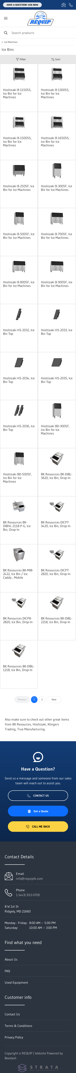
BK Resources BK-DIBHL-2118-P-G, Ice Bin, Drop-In (17, 525)
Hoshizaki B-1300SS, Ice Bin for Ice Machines (55, 93)
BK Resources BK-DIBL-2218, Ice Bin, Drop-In (56, 620)
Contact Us (38, 795)
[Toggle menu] (6, 18)
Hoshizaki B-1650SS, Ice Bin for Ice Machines (55, 141)
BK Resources (21, 724)
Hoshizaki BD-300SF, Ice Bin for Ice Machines (55, 429)
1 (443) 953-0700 (28, 895)
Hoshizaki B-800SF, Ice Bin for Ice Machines (18, 284)
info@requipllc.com (29, 878)
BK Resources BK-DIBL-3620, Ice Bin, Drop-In (56, 476)
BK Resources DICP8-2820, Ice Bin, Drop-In (18, 620)
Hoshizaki (39, 724)
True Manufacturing (31, 729)
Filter (21, 59)
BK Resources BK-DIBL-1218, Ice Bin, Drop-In (18, 668)
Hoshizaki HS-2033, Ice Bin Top (56, 331)
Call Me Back (38, 826)
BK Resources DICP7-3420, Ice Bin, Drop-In (56, 524)
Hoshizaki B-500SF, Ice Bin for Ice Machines (18, 235)
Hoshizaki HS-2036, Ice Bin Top (19, 427)
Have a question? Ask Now (22, 4)
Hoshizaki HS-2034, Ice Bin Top (19, 380)
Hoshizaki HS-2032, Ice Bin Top (18, 331)
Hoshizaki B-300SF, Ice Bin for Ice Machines (56, 187)
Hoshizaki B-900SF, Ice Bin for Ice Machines (56, 284)
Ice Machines (10, 42)
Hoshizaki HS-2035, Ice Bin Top (57, 380)
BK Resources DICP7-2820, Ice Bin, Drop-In (56, 572)
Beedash (10, 1058)
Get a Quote (38, 811)
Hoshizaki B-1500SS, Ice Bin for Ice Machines (17, 141)
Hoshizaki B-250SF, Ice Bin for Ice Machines (18, 187)
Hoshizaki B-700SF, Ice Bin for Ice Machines (56, 235)
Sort (55, 59)
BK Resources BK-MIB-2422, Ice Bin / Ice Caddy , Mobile (18, 573)
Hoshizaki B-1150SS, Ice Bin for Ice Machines (17, 93)
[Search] (38, 32)
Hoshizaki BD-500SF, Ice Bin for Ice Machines (17, 477)
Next (54, 699)
